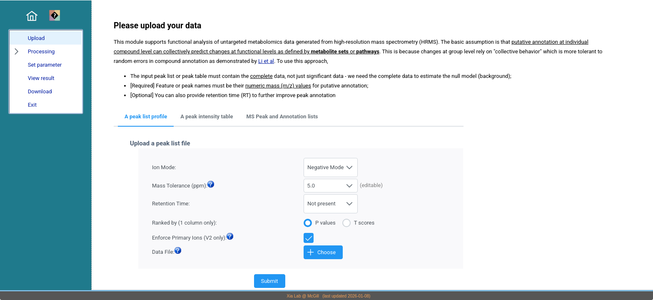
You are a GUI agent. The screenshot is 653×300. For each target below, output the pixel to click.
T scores (364, 223)
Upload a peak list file (160, 143)
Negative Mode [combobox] (325, 167)
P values (325, 223)
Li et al (266, 61)
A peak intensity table (206, 116)
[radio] (323, 222)
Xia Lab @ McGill (303, 296)
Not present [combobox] (321, 203)
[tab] (146, 117)
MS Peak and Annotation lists (282, 116)
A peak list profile (146, 116)
